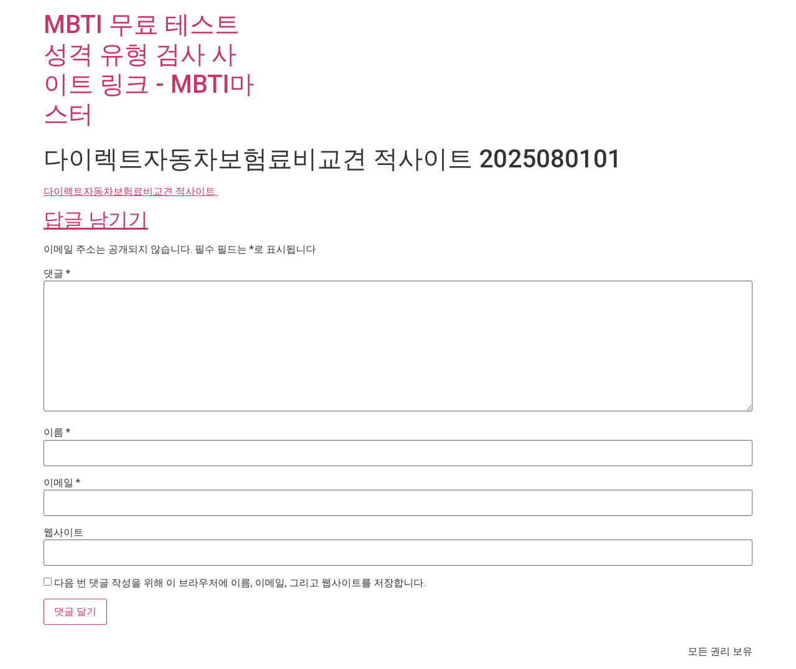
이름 (57, 432)
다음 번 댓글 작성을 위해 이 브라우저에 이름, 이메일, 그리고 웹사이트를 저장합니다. (239, 583)
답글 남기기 (96, 220)
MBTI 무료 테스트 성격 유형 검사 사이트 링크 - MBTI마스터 (149, 69)
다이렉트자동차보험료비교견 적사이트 (131, 191)
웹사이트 (63, 533)
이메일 (62, 483)
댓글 (57, 274)
